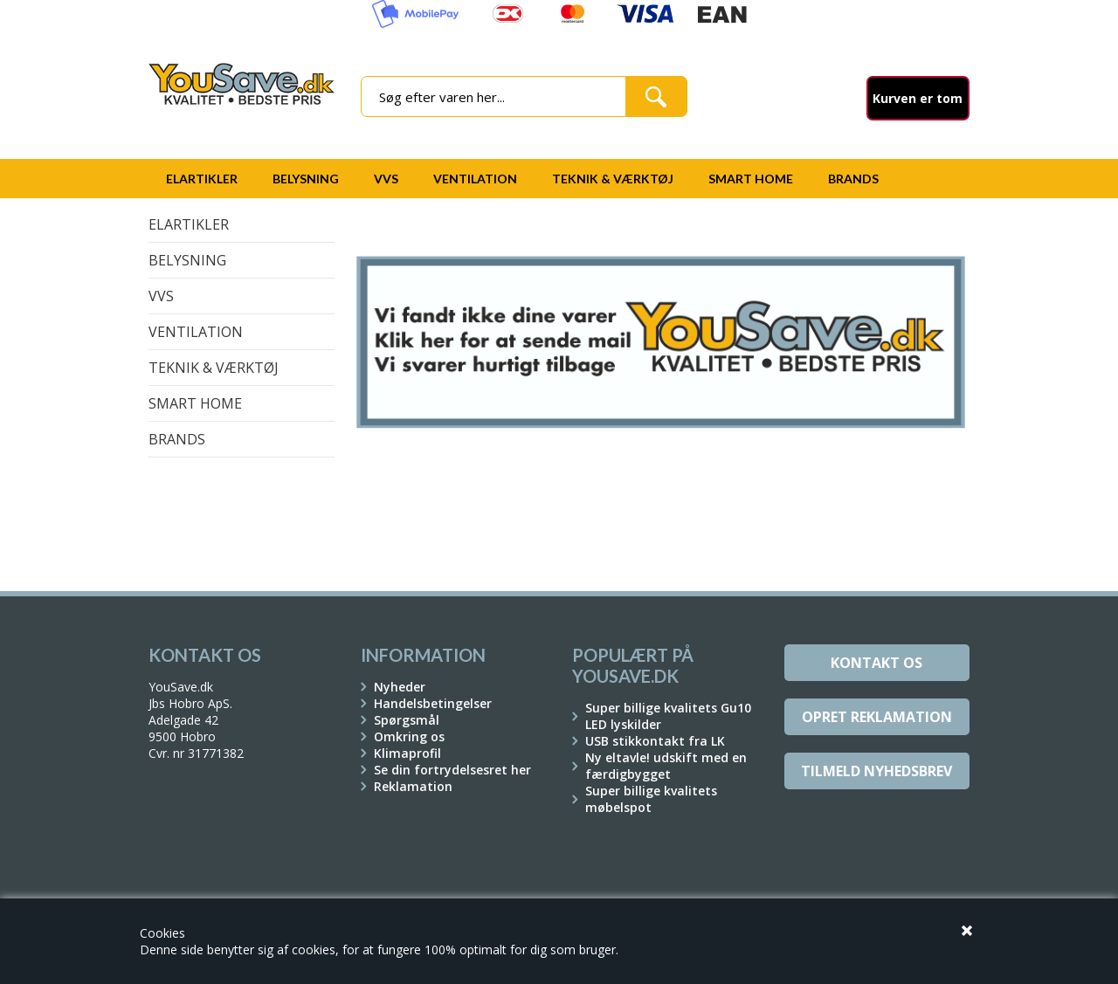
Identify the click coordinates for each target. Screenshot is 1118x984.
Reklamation (413, 786)
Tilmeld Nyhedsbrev (876, 771)
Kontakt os (876, 662)
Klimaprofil (407, 753)
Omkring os (409, 736)
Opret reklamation (877, 716)
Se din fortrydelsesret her (452, 769)
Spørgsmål (406, 720)
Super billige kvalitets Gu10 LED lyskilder (668, 716)
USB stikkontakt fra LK (655, 741)
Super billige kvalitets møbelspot (651, 798)
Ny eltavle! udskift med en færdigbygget (666, 765)
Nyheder (399, 686)
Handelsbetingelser (433, 703)
